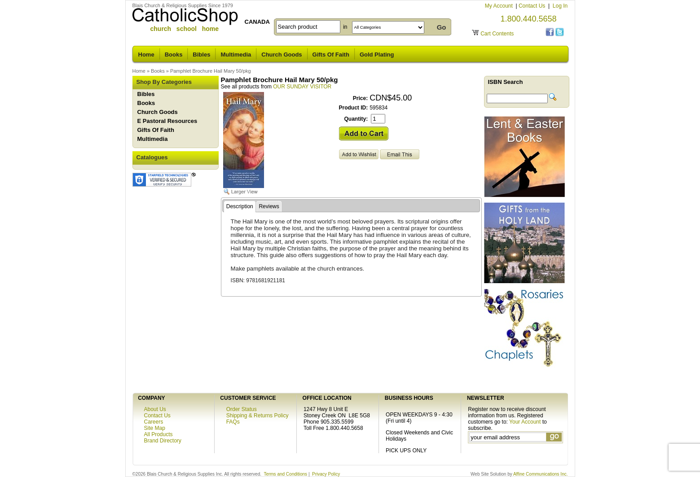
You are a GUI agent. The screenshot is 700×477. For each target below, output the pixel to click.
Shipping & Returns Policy (257, 415)
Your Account (525, 422)
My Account (499, 6)
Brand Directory (162, 441)
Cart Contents (497, 34)
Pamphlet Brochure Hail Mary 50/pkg (210, 71)
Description (239, 206)
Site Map (154, 428)
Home (146, 54)
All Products (158, 434)
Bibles (201, 54)
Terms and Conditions (285, 474)
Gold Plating (377, 54)
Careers (153, 422)
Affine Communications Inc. (540, 474)
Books (174, 54)
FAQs (233, 422)
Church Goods (281, 54)
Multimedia (235, 54)
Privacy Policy (326, 474)
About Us (155, 409)
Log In (560, 6)
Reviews (269, 206)
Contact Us (533, 6)
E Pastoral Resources (167, 121)
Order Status (241, 409)
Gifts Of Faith (331, 54)
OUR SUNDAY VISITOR (302, 86)
